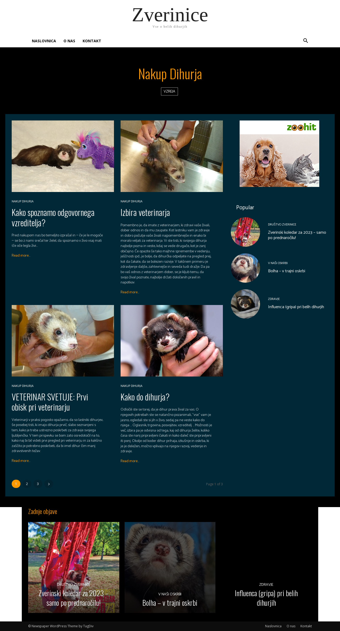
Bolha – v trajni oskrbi (286, 271)
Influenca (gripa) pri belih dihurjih (296, 307)
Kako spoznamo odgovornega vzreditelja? (53, 217)
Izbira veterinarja (145, 212)
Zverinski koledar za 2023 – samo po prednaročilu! (297, 235)
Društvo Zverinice (282, 224)
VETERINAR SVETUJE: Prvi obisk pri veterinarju (50, 401)
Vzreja (169, 91)
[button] (305, 41)
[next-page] (48, 484)
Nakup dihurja (22, 201)
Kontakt (92, 40)
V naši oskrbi (278, 263)
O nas (69, 40)
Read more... (21, 256)
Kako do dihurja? (145, 396)
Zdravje (274, 299)
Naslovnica (44, 40)
